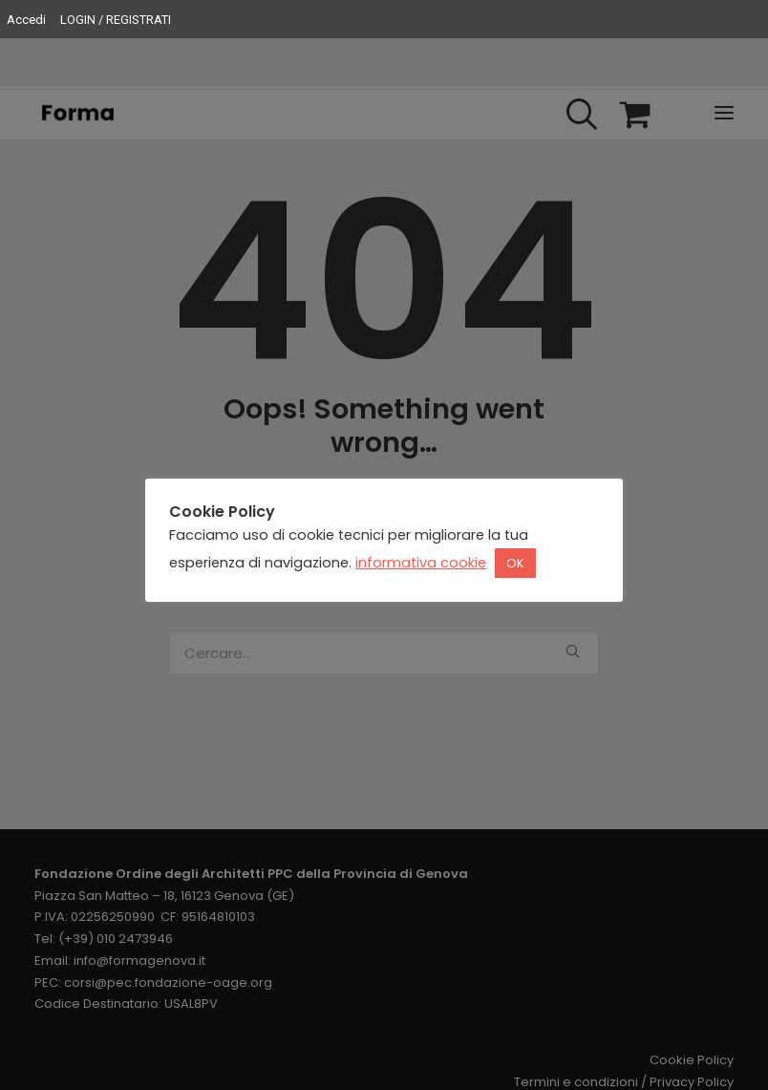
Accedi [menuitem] (26, 19)
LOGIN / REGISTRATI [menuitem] (115, 19)
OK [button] (515, 563)
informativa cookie (420, 562)
